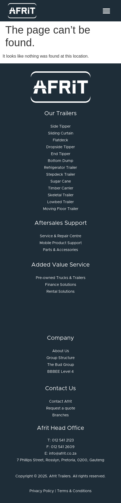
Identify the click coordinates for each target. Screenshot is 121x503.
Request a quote (60, 408)
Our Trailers (60, 114)
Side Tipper (60, 126)
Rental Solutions (60, 292)
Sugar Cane (60, 181)
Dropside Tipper (60, 147)
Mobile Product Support (61, 243)
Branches (60, 415)
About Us (60, 351)
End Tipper (60, 154)
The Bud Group (60, 365)
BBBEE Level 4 (60, 372)
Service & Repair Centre (60, 236)
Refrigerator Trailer (60, 168)
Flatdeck (60, 140)
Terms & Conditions (74, 491)
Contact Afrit (60, 401)
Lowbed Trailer (60, 202)
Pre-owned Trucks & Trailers (60, 278)
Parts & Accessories (60, 250)
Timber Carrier (60, 188)
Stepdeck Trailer (60, 174)
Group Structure (60, 358)
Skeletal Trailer (61, 195)
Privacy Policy (41, 491)
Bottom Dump (60, 161)
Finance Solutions (60, 285)
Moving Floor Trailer (60, 209)
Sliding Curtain (60, 133)
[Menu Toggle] (106, 11)
